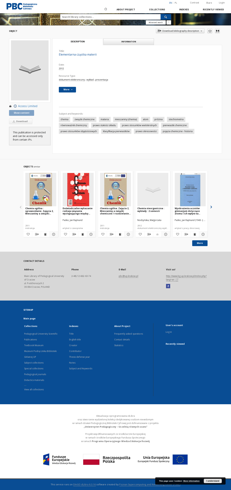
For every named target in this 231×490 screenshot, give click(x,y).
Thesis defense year (79, 356)
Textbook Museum (33, 345)
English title (75, 339)
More (200, 243)
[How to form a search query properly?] (168, 22)
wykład (90, 79)
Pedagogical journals (35, 374)
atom (145, 119)
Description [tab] (78, 41)
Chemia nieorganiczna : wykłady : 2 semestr (150, 209)
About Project (126, 9)
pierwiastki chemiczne (175, 125)
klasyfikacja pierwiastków (116, 131)
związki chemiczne (85, 119)
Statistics (118, 345)
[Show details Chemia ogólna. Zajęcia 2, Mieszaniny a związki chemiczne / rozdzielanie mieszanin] (128, 234)
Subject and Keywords (80, 368)
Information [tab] (128, 41)
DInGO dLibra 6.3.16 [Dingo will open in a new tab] (84, 484)
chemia (64, 119)
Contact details (122, 339)
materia (105, 119)
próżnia (158, 119)
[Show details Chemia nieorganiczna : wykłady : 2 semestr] (165, 234)
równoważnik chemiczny (74, 125)
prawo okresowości (146, 131)
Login (222, 2)
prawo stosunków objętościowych (79, 131)
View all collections (34, 389)
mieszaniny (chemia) (126, 119)
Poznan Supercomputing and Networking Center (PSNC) (149, 484)
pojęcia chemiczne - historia (178, 131)
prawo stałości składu (104, 125)
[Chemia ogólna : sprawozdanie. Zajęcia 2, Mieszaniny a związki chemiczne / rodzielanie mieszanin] (40, 189)
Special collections (33, 368)
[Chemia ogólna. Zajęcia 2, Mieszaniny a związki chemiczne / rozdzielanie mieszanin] (115, 189)
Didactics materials (34, 380)
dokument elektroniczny (72, 79)
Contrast (194, 2)
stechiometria (176, 119)
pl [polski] (176, 3)
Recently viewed (213, 9)
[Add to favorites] (209, 31)
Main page (29, 318)
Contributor (75, 351)
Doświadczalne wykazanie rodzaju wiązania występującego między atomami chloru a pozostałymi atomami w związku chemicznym (78, 211)
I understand (212, 481)
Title (71, 333)
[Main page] (105, 9)
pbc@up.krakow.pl (128, 276)
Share (209, 2)
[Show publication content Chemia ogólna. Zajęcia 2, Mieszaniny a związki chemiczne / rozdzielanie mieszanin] (120, 234)
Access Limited (23, 106)
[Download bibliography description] (36, 234)
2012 (61, 68)
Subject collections (33, 362)
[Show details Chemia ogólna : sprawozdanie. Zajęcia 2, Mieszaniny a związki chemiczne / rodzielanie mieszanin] (53, 234)
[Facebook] (168, 286)
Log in (169, 331)
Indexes (184, 9)
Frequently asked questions (128, 333)
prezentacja (101, 79)
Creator (73, 345)
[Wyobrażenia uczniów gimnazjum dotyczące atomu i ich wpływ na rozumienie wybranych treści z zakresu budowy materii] (190, 189)
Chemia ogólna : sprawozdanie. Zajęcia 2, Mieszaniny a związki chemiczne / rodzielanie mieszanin (39, 211)
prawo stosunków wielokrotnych (139, 125)
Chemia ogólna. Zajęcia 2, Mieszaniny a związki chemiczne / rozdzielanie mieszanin (114, 211)
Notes (72, 362)
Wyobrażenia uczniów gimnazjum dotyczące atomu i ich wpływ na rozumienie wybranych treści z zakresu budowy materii (188, 211)
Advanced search (156, 22)
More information (191, 481)
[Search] (166, 17)
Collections (157, 9)
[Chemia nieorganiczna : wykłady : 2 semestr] (153, 189)
